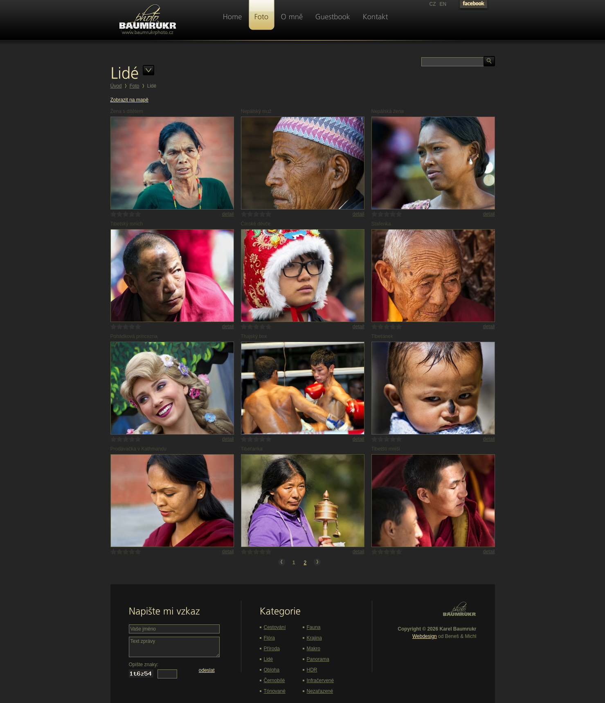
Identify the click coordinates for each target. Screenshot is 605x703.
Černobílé (274, 680)
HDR (312, 670)
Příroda (272, 648)
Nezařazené (320, 691)
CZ (433, 4)
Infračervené (320, 680)
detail (228, 214)
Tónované (275, 691)
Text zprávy (174, 647)
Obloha (272, 670)
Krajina (314, 638)
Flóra (269, 638)
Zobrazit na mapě (129, 100)
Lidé (268, 659)
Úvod (116, 86)
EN (443, 4)
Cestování (275, 627)
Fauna (314, 627)
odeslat (207, 670)
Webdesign (424, 636)
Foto (134, 86)
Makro (313, 648)
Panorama (318, 659)
